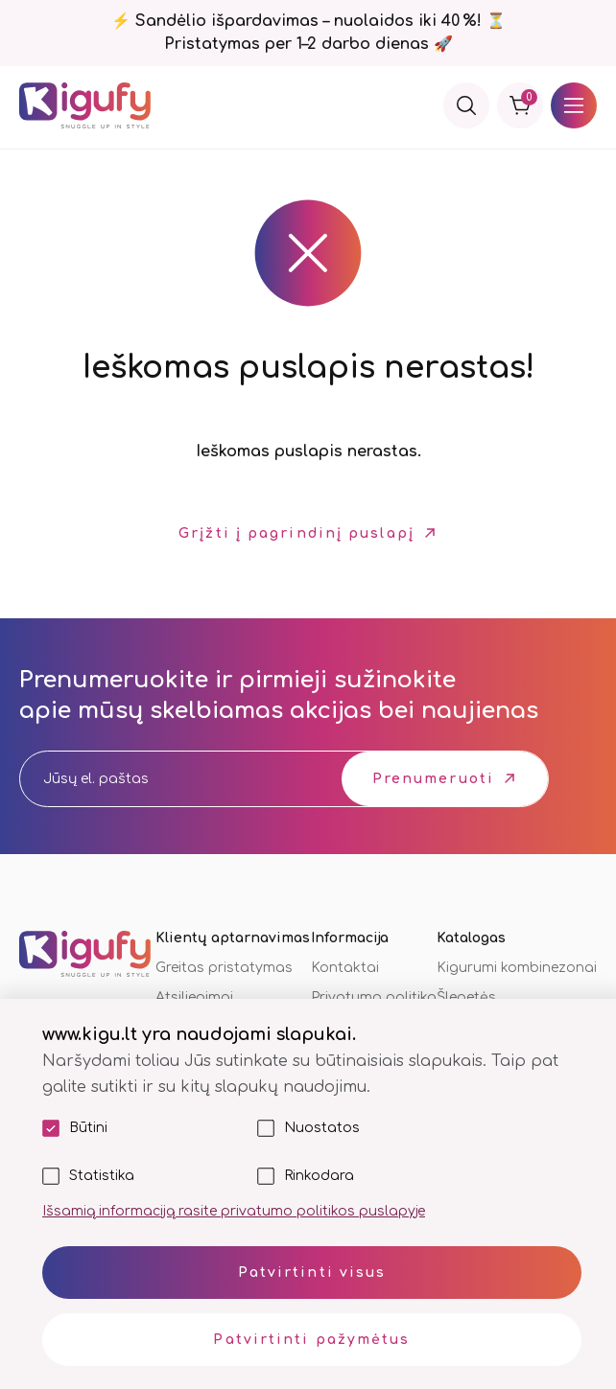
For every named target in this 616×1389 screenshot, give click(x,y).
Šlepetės (466, 997)
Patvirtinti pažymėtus (311, 1339)
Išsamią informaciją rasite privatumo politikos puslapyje (233, 1211)
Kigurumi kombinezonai (517, 968)
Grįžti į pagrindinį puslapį (296, 533)
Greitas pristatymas (224, 968)
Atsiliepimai (194, 997)
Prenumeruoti (433, 779)
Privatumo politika (374, 997)
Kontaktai (345, 968)
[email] (163, 778)
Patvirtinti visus (312, 1272)
